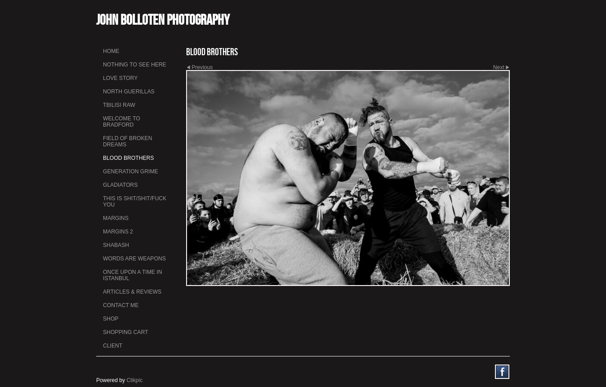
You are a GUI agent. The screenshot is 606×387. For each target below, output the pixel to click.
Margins (116, 218)
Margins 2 (118, 232)
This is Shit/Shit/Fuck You (134, 201)
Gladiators (120, 185)
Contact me (120, 305)
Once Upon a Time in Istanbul (132, 275)
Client (112, 346)
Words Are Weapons (134, 258)
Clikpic (135, 380)
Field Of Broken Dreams (127, 141)
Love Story (120, 78)
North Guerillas (129, 91)
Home (111, 51)
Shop (110, 319)
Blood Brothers (128, 158)
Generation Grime (130, 171)
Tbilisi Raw (119, 105)
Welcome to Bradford (121, 121)
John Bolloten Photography (163, 19)
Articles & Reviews (132, 292)
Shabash (116, 245)
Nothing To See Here (134, 65)
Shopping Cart (125, 332)
